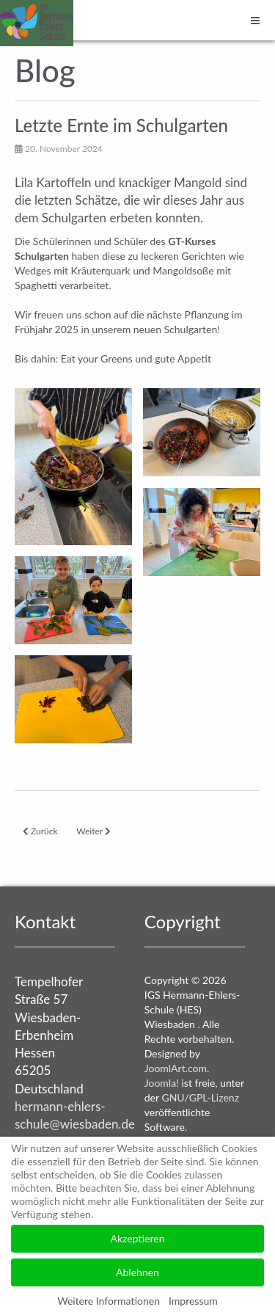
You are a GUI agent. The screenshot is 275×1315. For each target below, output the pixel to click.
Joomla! (161, 1083)
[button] (73, 466)
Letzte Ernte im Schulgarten (121, 125)
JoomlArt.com (175, 1068)
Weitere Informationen (108, 1300)
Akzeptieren (138, 1238)
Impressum (193, 1300)
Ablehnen (137, 1272)
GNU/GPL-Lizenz (200, 1097)
